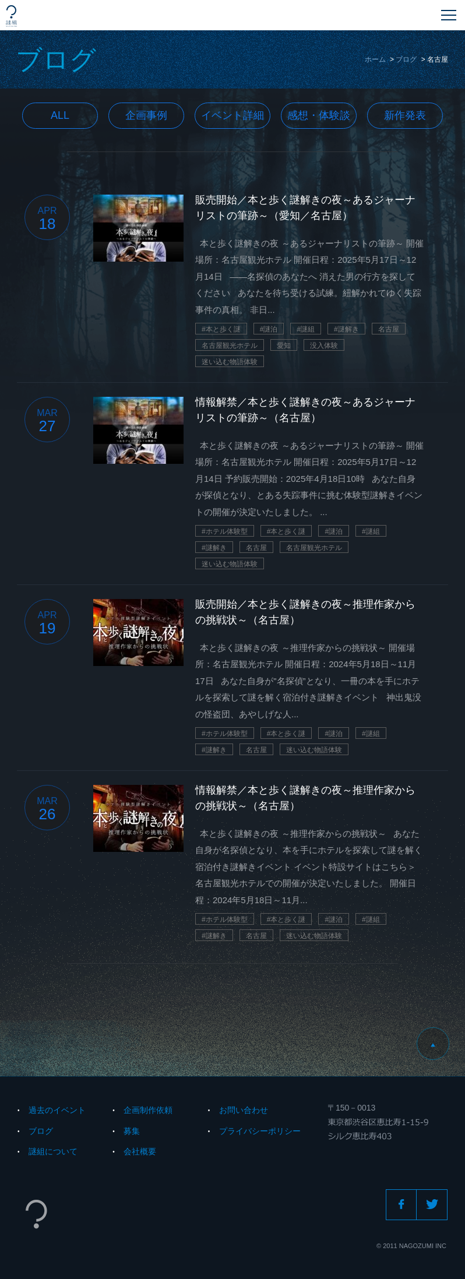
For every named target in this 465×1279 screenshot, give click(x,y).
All (60, 115)
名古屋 (388, 329)
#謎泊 (269, 329)
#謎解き (346, 329)
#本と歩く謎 (221, 329)
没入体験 (324, 345)
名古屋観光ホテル (230, 345)
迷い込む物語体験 (230, 362)
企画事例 (146, 115)
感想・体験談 (318, 115)
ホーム (375, 59)
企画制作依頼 (148, 1110)
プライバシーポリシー (260, 1131)
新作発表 (405, 115)
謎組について (53, 1151)
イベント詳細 (232, 115)
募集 (132, 1131)
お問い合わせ (243, 1110)
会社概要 (140, 1151)
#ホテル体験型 (225, 531)
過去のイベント (57, 1110)
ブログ (406, 59)
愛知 (284, 345)
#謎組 (306, 329)
